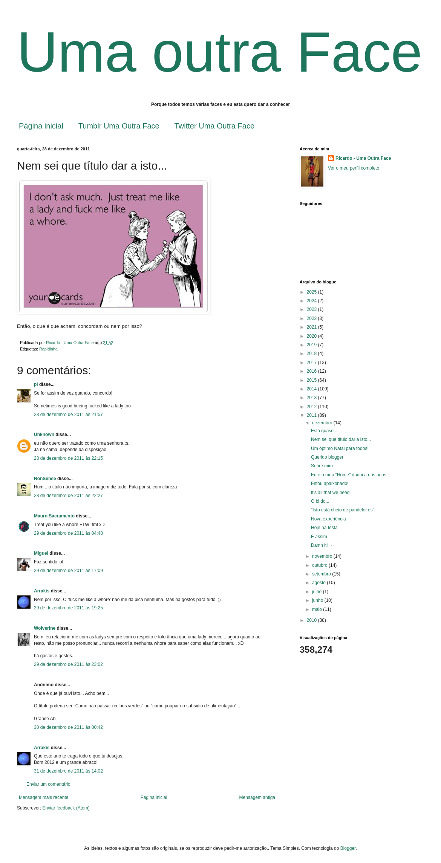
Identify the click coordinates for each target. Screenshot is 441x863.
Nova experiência (328, 519)
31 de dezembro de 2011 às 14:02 (68, 771)
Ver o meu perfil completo (353, 168)
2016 (312, 371)
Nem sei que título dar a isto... (341, 439)
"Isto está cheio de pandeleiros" (342, 510)
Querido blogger (327, 457)
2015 (312, 380)
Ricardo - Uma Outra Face (363, 158)
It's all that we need (330, 492)
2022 (312, 318)
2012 (312, 406)
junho (318, 600)
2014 (312, 389)
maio (317, 609)
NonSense (45, 478)
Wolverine (44, 628)
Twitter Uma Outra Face (214, 126)
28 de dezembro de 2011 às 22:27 (68, 495)
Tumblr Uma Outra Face (118, 126)
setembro (322, 574)
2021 (312, 327)
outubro (320, 565)
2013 (312, 397)
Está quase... (324, 430)
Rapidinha (48, 349)
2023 (312, 309)
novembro (323, 556)
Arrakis (41, 591)
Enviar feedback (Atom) (65, 808)
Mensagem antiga (257, 797)
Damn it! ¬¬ (322, 545)
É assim (319, 536)
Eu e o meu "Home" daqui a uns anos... (350, 474)
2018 (312, 353)
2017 (312, 362)
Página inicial (41, 126)
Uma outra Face (219, 52)
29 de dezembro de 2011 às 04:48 (68, 533)
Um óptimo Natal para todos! (340, 448)
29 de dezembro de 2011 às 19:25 (68, 608)
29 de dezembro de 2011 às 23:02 (68, 664)
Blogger (348, 848)
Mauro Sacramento (54, 516)
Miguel (41, 553)
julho (317, 591)
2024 (312, 300)
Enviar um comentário (48, 784)
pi (36, 384)
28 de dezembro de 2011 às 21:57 (68, 414)
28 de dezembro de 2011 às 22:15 (68, 458)
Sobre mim (322, 465)
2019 (312, 344)
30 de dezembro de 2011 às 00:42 (68, 727)
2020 (312, 336)
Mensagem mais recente (43, 797)
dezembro (323, 422)
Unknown (44, 434)
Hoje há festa (324, 527)
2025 (312, 292)
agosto (319, 582)
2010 (312, 620)
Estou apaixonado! (329, 483)
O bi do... (320, 501)
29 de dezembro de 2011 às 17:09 (68, 570)
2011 (312, 415)
